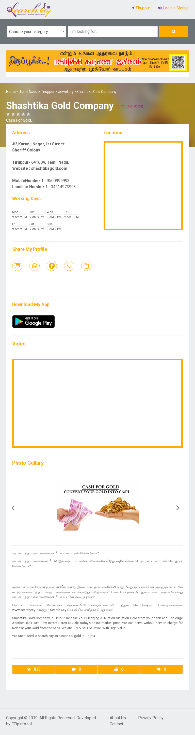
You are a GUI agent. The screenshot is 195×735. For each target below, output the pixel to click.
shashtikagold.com (49, 168)
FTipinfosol (21, 724)
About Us (118, 717)
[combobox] (36, 31)
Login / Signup (175, 8)
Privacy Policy (151, 717)
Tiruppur (48, 92)
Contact (116, 724)
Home (11, 92)
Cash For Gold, (19, 120)
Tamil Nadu (28, 92)
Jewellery (66, 92)
